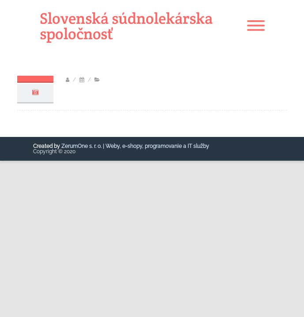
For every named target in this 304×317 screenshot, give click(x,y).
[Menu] (256, 26)
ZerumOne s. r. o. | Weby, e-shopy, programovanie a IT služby (135, 146)
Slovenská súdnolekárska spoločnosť (126, 26)
